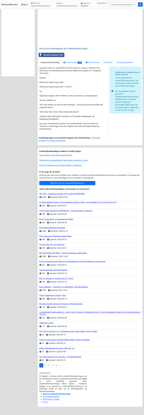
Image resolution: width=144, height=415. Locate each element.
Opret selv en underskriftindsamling (67, 183)
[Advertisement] (90, 28)
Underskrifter (72, 62)
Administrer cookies (51, 399)
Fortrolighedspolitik (124, 62)
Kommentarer (93, 62)
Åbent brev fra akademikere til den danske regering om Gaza (63, 160)
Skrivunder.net (9, 4)
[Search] (124, 4)
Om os (45, 402)
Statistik (108, 62)
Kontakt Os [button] (102, 3)
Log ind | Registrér (86, 4)
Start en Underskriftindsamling (40, 4)
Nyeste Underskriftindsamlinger (67, 4)
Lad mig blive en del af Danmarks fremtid (55, 155)
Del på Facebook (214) (51, 55)
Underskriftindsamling (50, 62)
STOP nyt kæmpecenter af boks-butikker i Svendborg (60, 165)
